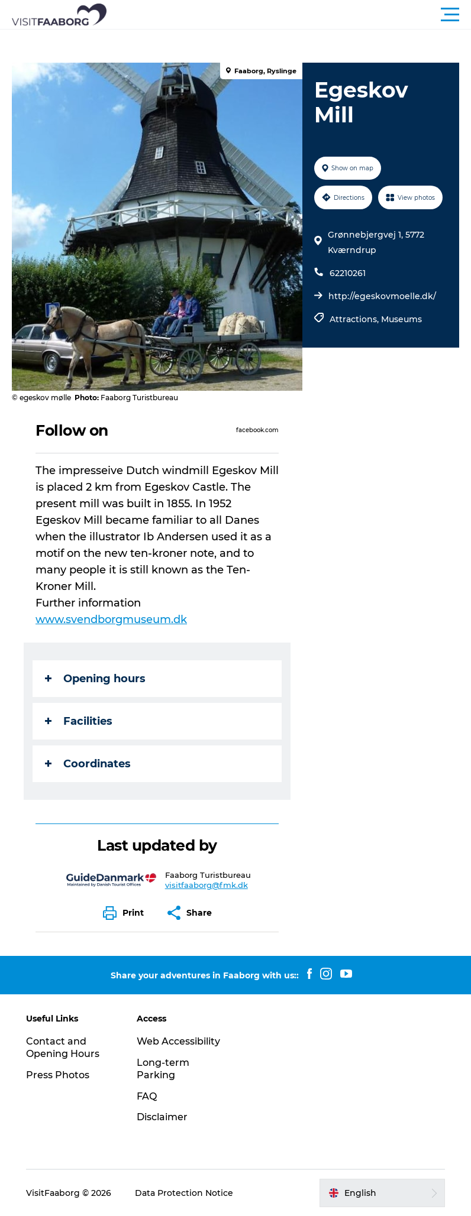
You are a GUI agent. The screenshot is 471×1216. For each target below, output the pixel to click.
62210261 (348, 273)
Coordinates (88, 763)
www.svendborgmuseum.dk (111, 619)
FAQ (147, 1096)
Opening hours (95, 678)
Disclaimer (162, 1117)
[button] (288, 15)
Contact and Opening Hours (62, 1047)
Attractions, (355, 319)
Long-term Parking (163, 1069)
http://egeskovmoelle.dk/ (382, 296)
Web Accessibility (178, 1041)
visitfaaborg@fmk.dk (206, 885)
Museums (401, 319)
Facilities (78, 721)
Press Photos (57, 1075)
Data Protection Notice (184, 1193)
